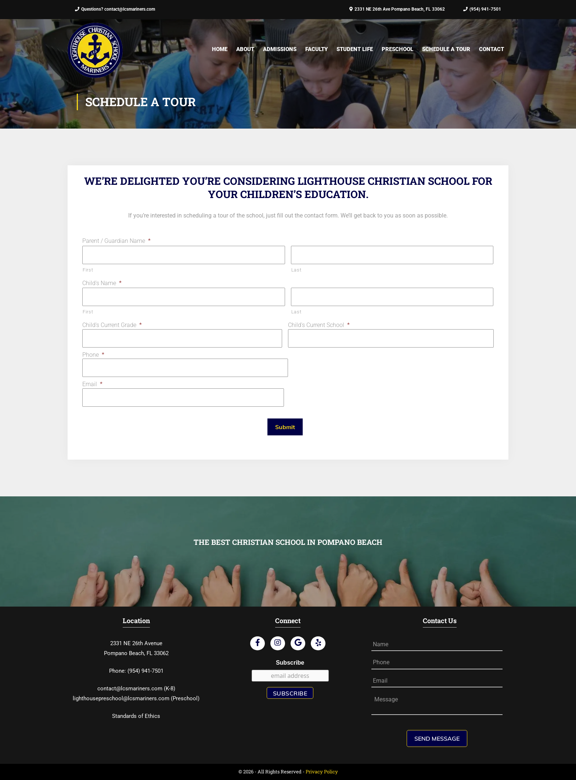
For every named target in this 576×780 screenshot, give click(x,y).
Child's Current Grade (112, 324)
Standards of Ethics (136, 716)
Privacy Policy (322, 771)
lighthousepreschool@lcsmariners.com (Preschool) (136, 698)
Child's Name (102, 283)
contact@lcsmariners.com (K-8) (136, 688)
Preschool (397, 49)
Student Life (354, 49)
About (245, 49)
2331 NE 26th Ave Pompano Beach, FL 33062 (397, 9)
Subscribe (290, 662)
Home (219, 49)
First (88, 270)
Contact (491, 49)
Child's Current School (319, 324)
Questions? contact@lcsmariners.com (115, 9)
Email (92, 384)
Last (296, 270)
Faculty (316, 49)
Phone (93, 354)
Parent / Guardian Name (116, 240)
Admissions (279, 49)
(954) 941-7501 (482, 9)
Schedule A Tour (446, 49)
